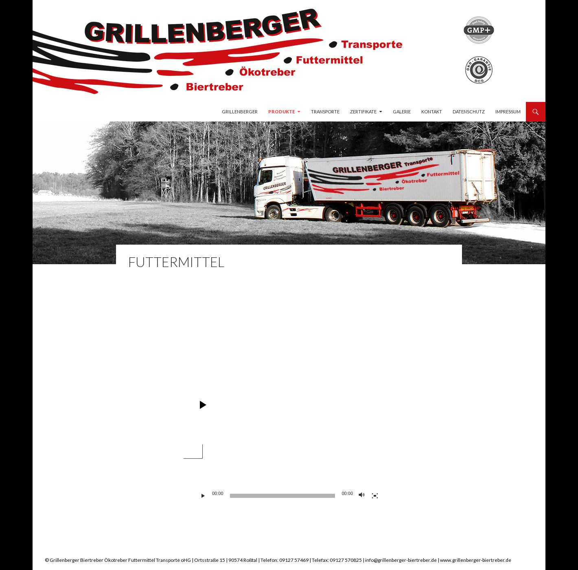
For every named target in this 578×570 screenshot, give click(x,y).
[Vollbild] (375, 496)
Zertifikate (363, 111)
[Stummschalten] (362, 496)
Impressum (508, 111)
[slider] (282, 496)
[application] (289, 337)
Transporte (325, 111)
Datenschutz (469, 111)
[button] (192, 451)
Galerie (402, 111)
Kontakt (431, 111)
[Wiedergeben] (203, 496)
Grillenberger (240, 111)
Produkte (281, 111)
